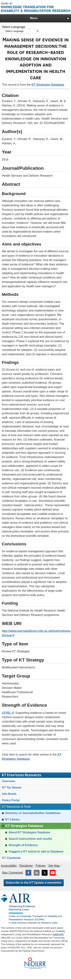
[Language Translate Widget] (21, 31)
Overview (8, 781)
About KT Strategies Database (29, 832)
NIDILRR (58, 934)
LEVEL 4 (8, 712)
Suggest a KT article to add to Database (36, 851)
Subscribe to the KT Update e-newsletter (34, 882)
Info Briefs (9, 793)
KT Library (12, 819)
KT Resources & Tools (16, 806)
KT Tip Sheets (11, 787)
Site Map (54, 865)
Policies (41, 865)
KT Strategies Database (48, 84)
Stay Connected (12, 872)
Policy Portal (11, 800)
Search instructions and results (30, 838)
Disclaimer (26, 865)
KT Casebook (11, 857)
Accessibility (9, 865)
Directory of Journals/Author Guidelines (32, 813)
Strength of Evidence (23, 845)
